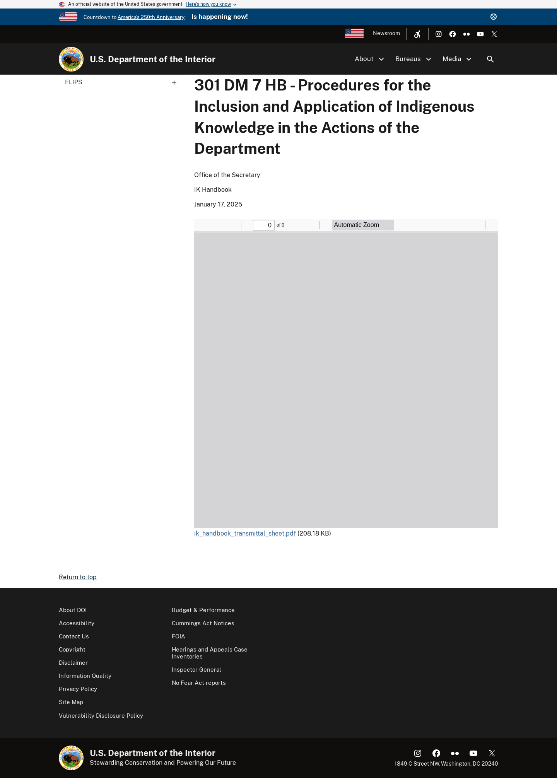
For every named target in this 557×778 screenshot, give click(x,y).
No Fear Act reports (199, 682)
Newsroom (386, 33)
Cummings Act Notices (203, 623)
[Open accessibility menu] (417, 34)
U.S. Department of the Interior (152, 59)
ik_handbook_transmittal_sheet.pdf (245, 533)
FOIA (178, 636)
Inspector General (196, 669)
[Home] (71, 59)
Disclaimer (73, 662)
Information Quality (85, 675)
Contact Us (74, 636)
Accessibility (76, 623)
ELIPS (123, 82)
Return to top (78, 577)
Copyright (72, 649)
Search (490, 59)
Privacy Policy (78, 689)
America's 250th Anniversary (151, 17)
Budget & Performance (203, 610)
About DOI (73, 610)
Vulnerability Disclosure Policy (101, 715)
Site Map (71, 702)
